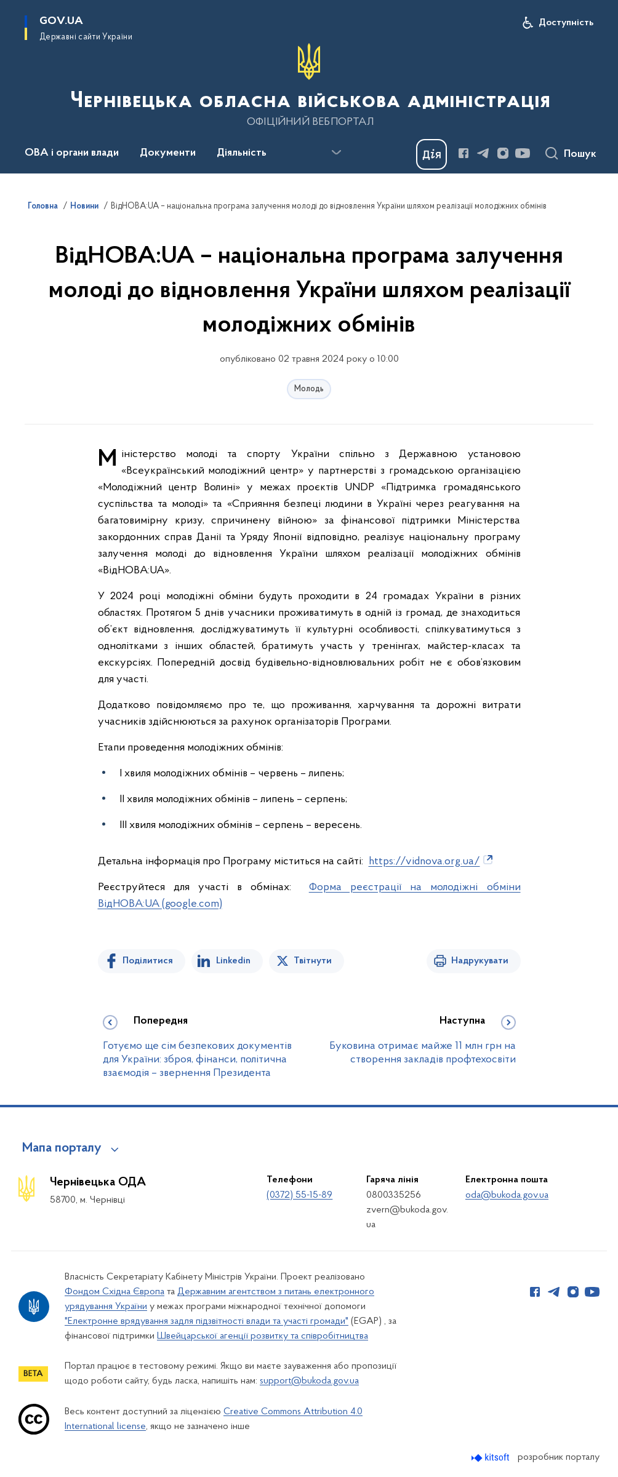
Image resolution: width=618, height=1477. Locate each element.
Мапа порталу (62, 1148)
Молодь (309, 389)
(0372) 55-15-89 (299, 1195)
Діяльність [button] (242, 153)
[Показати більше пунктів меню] (336, 152)
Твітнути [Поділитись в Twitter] (313, 961)
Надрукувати (479, 961)
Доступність (566, 23)
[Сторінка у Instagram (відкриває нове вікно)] (503, 153)
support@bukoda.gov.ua (309, 1381)
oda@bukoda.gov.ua (506, 1195)
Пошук (580, 154)
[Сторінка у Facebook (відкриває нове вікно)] (463, 153)
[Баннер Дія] (431, 154)
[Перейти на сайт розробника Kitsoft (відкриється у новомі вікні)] (492, 1457)
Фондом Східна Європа (114, 1292)
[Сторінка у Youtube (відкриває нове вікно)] (522, 153)
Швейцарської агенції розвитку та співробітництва (262, 1336)
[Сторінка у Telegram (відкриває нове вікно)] (483, 153)
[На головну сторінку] (309, 85)
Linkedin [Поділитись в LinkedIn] (233, 961)
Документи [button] (168, 153)
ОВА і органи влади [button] (72, 153)
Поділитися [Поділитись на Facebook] (147, 961)
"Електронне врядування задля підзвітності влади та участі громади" (206, 1321)
